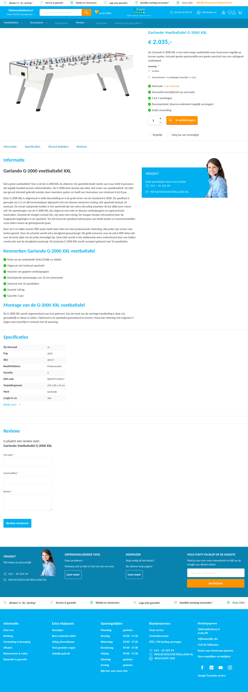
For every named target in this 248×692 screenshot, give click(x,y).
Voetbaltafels (13, 22)
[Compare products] (223, 12)
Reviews (82, 146)
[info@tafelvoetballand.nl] (169, 192)
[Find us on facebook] (202, 667)
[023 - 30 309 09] (169, 186)
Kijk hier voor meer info (114, 671)
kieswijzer (57, 630)
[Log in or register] (234, 12)
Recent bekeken (58, 146)
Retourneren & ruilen (15, 653)
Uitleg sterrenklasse (63, 641)
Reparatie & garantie (15, 659)
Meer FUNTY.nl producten (20, 14)
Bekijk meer (10, 404)
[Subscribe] (216, 583)
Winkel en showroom (86, 2)
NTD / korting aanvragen (165, 641)
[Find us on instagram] (230, 667)
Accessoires (39, 22)
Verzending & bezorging (16, 641)
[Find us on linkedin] (211, 667)
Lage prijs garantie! (118, 2)
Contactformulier (159, 636)
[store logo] (20, 10)
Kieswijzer (101, 22)
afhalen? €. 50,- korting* (21, 2)
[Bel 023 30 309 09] (180, 12)
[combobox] (61, 12)
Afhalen (7, 647)
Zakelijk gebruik (61, 653)
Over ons (8, 630)
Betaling (8, 636)
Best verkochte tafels (64, 636)
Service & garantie (54, 2)
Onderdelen (61, 22)
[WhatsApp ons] (206, 12)
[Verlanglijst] (230, 12)
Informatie (10, 146)
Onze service (156, 630)
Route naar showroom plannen (215, 650)
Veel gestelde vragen (63, 647)
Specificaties (32, 146)
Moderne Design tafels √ (128, 22)
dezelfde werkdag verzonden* (154, 2)
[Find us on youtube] (220, 667)
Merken (82, 22)
